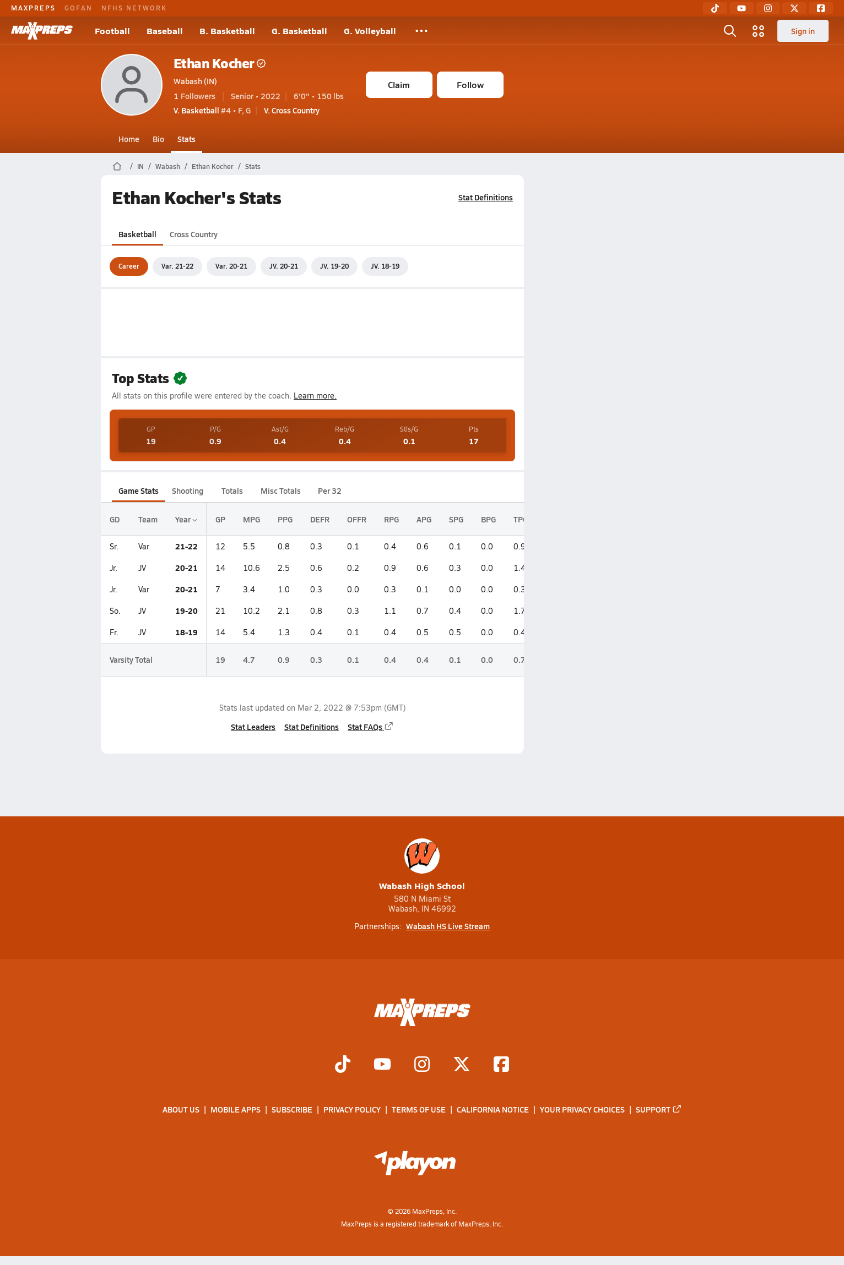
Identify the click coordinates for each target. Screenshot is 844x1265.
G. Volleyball (370, 30)
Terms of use (419, 1109)
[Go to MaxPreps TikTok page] (342, 1066)
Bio (158, 138)
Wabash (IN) (195, 81)
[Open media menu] (758, 31)
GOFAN (78, 7)
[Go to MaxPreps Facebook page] (501, 1066)
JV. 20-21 (283, 265)
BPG (488, 519)
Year (186, 519)
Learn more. (315, 395)
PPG (285, 519)
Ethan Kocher (220, 63)
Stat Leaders (253, 727)
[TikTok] (715, 8)
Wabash (167, 166)
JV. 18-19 (385, 265)
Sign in (803, 30)
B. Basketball (227, 30)
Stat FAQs (371, 727)
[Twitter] (794, 8)
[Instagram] (768, 8)
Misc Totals (281, 490)
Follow (470, 84)
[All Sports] (421, 31)
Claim (399, 84)
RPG (391, 519)
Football (112, 30)
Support (659, 1109)
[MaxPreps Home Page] (117, 166)
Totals (231, 490)
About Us (181, 1109)
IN (140, 166)
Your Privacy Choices (582, 1110)
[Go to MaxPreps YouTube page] (382, 1066)
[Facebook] (821, 8)
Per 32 (329, 490)
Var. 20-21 (231, 265)
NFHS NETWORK (134, 7)
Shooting (187, 490)
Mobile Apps (235, 1109)
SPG (456, 519)
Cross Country (194, 233)
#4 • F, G (212, 110)
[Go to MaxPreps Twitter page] (461, 1066)
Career (128, 265)
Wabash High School (422, 865)
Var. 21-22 (177, 265)
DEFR (319, 519)
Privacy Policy (352, 1109)
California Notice (493, 1109)
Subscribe (292, 1109)
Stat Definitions (485, 197)
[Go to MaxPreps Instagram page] (422, 1066)
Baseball (165, 30)
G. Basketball (299, 30)
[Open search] (730, 31)
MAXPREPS (33, 7)
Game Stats (138, 490)
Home (128, 138)
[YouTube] (741, 8)
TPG (520, 519)
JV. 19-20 (334, 265)
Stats (186, 138)
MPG (251, 519)
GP (220, 519)
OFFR (356, 519)
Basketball (137, 233)
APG (423, 519)
